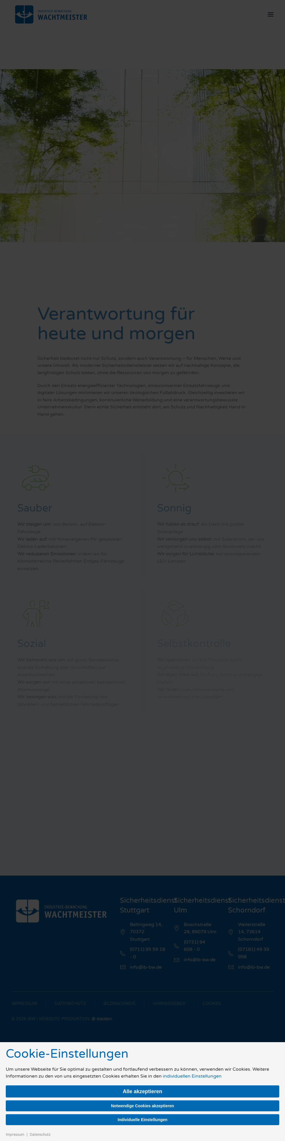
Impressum (15, 1135)
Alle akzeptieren (142, 1091)
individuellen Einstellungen (192, 1076)
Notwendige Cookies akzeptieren (142, 1106)
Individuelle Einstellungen (142, 1119)
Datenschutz (40, 1135)
